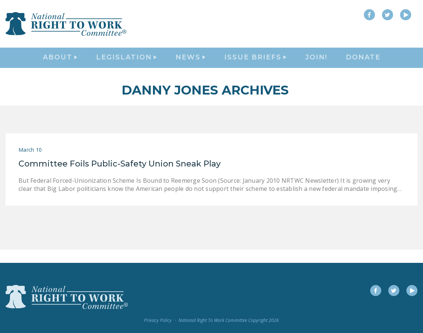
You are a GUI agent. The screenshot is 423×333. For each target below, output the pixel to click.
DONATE (363, 65)
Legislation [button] (126, 65)
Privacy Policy (158, 320)
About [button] (60, 65)
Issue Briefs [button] (255, 65)
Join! (316, 65)
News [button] (190, 65)
